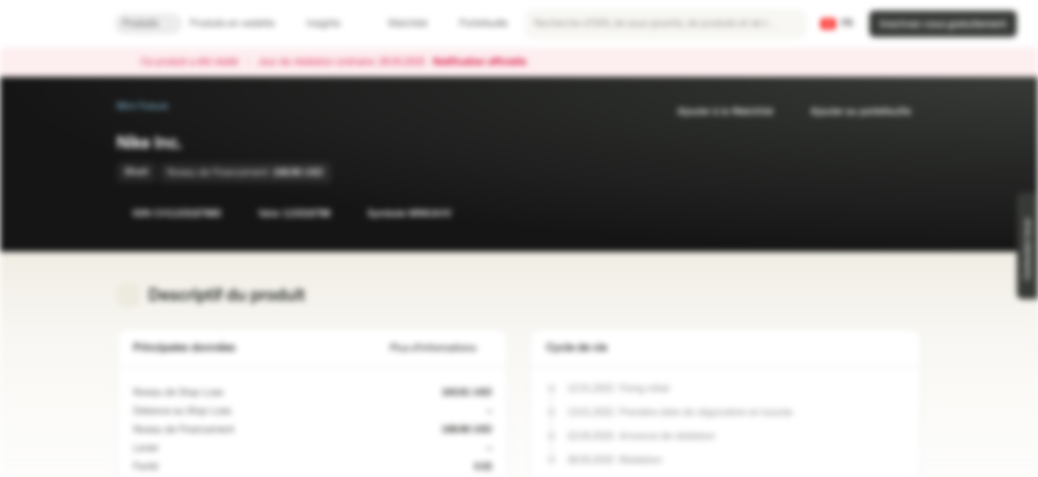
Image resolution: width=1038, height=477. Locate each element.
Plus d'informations (441, 348)
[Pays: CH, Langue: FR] (837, 24)
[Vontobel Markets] (57, 24)
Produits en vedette (240, 23)
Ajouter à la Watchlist (717, 111)
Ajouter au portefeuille (852, 111)
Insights (331, 23)
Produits (148, 23)
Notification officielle (486, 62)
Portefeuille (476, 23)
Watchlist (400, 23)
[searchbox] (665, 24)
